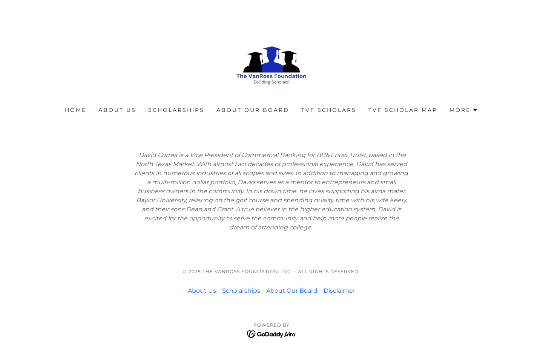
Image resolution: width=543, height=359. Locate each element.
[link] (271, 58)
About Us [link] (117, 110)
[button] (463, 110)
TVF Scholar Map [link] (402, 110)
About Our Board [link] (252, 110)
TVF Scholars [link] (328, 110)
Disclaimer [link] (339, 290)
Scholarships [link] (176, 110)
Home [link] (75, 110)
